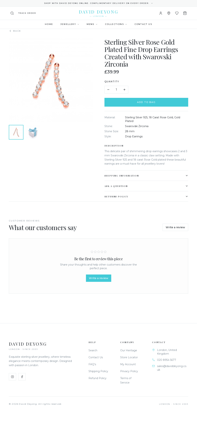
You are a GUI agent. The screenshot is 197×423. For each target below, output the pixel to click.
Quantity (112, 81)
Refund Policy (97, 378)
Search (93, 350)
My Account (128, 364)
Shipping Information (147, 175)
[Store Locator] (168, 13)
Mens (92, 24)
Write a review (175, 227)
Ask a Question (147, 186)
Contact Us (143, 24)
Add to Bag (147, 102)
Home (49, 24)
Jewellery (69, 24)
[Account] (160, 13)
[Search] (12, 13)
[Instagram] (12, 376)
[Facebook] (22, 376)
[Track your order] (27, 13)
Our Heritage (128, 350)
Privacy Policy (129, 371)
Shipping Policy (98, 371)
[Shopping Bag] (185, 13)
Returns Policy (147, 196)
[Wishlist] (177, 13)
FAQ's (92, 364)
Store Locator (129, 357)
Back (15, 30)
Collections (116, 24)
